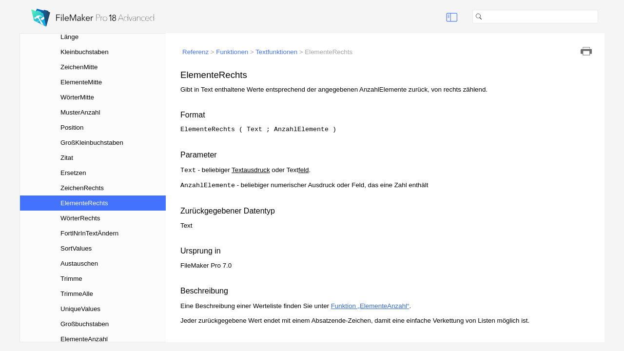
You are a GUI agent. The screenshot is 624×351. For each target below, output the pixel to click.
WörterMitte (77, 97)
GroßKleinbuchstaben (91, 142)
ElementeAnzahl (84, 339)
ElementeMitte (81, 82)
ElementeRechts (84, 203)
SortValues (76, 248)
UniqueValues (80, 308)
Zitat (66, 157)
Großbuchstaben (84, 324)
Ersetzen (73, 172)
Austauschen (79, 263)
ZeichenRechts (82, 188)
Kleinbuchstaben (84, 52)
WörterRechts (80, 218)
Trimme (71, 278)
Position (71, 127)
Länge (69, 36)
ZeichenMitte (79, 67)
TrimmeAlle (76, 293)
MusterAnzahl (80, 112)
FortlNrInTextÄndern (89, 233)
